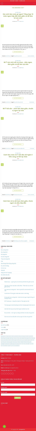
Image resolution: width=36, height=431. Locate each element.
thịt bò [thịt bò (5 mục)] (22, 341)
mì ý (14, 55)
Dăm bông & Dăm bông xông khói (8, 263)
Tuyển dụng (3, 329)
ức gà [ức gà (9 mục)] (9, 345)
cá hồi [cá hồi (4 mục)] (27, 336)
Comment (32, 148)
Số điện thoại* (4, 387)
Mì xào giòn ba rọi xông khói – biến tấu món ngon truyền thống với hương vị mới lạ (19, 298)
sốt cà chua (18, 102)
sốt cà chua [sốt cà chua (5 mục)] (15, 341)
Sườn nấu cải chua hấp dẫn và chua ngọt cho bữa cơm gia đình (18, 316)
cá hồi (15, 194)
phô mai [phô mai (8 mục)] (19, 339)
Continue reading (18, 51)
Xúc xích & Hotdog (5, 265)
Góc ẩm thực (18, 12)
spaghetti (25, 240)
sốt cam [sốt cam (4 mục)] (4, 341)
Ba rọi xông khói (4, 250)
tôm (23, 148)
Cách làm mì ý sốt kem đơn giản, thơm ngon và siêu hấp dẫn (18, 202)
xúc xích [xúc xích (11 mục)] (31, 343)
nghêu (21, 148)
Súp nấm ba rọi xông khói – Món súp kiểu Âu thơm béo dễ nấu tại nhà (19, 290)
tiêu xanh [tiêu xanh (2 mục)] (29, 341)
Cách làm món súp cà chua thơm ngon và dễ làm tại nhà (16, 309)
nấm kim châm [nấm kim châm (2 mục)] (11, 339)
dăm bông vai (16, 240)
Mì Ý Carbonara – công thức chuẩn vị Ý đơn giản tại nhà (16, 301)
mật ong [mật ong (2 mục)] (33, 338)
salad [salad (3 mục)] (26, 339)
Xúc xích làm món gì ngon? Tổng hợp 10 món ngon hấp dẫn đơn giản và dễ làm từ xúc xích (18, 16)
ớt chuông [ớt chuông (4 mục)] (5, 345)
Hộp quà (3, 270)
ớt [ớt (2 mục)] (1, 345)
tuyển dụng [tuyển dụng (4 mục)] (12, 343)
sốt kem (22, 240)
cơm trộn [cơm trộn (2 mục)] (31, 336)
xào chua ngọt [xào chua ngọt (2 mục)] (26, 343)
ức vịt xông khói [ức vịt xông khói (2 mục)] (16, 345)
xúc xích (20, 55)
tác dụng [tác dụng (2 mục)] (16, 343)
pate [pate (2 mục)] (15, 339)
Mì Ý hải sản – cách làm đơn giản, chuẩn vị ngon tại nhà (18, 109)
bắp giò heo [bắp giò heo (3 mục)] (3, 336)
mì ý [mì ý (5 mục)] (30, 338)
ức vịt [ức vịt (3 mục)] (12, 345)
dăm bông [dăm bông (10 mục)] (3, 338)
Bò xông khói (4, 254)
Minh (23, 21)
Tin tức (2, 327)
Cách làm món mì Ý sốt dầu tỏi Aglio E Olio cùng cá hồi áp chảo (18, 156)
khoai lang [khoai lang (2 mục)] (26, 338)
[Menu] (2, 3)
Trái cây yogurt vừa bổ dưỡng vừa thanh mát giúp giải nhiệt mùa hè (19, 305)
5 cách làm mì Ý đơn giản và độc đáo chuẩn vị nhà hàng (16, 293)
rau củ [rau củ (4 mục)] (23, 339)
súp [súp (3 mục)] (28, 339)
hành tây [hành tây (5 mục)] (11, 338)
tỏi (21, 194)
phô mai (17, 55)
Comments (32, 102)
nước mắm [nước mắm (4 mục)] (6, 339)
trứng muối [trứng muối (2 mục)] (7, 343)
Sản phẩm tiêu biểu (5, 274)
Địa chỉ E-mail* (4, 392)
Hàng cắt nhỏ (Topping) (6, 272)
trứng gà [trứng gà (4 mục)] (2, 343)
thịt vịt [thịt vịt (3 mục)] (25, 341)
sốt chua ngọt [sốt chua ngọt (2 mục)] (9, 341)
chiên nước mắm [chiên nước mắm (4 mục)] (15, 336)
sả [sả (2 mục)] (1, 341)
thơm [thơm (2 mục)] (19, 341)
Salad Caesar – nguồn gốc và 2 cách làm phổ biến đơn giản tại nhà (19, 281)
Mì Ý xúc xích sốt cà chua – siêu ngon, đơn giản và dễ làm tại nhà (18, 63)
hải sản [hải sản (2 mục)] (15, 338)
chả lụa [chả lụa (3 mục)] (20, 336)
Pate (2, 261)
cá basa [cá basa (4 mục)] (23, 336)
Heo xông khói (4, 252)
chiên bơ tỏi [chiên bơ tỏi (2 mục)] (9, 336)
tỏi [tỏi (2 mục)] (22, 343)
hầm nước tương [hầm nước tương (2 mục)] (20, 338)
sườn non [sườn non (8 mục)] (32, 339)
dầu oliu (17, 194)
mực (19, 148)
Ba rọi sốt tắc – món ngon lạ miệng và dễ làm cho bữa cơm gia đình (19, 312)
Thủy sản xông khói (5, 259)
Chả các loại (3, 268)
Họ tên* (2, 382)
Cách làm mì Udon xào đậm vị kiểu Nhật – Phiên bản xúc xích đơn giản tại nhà (18, 286)
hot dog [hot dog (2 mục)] (7, 338)
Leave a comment (31, 55)
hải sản (15, 148)
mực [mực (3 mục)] (2, 339)
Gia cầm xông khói (5, 256)
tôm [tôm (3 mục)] (20, 343)
